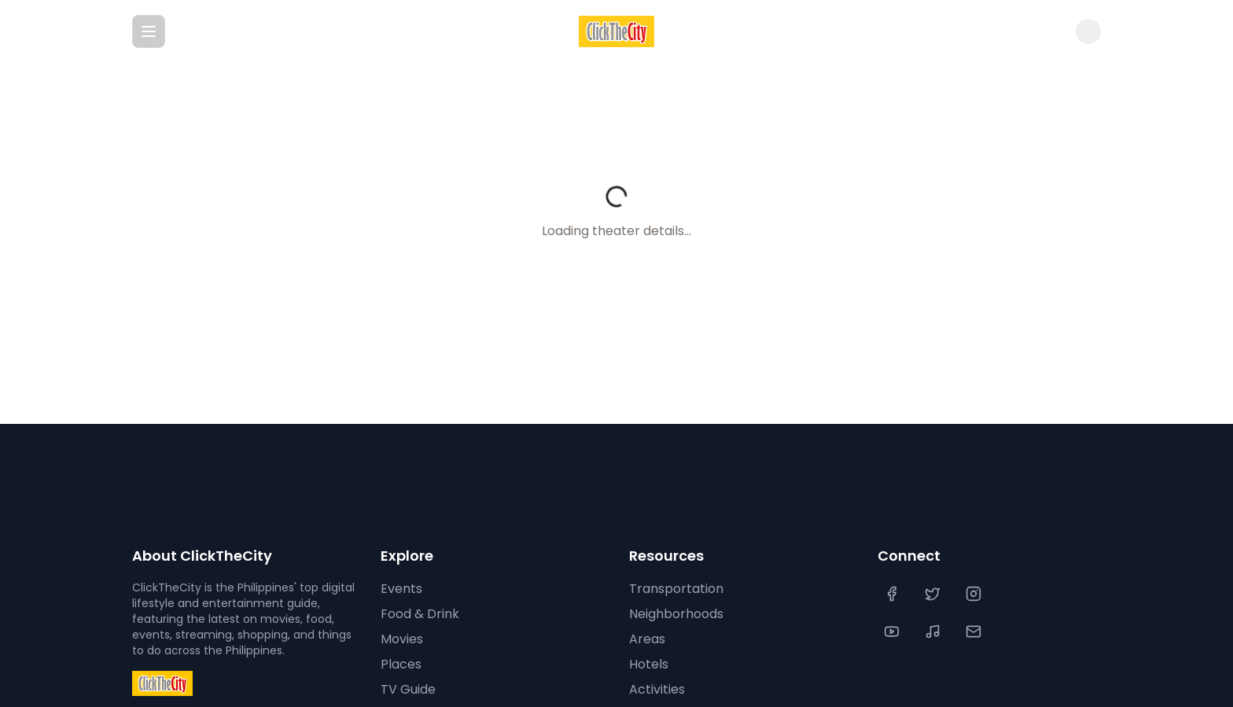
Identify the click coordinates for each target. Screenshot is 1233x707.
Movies (401, 639)
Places (399, 664)
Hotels (648, 664)
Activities (655, 689)
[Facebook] (893, 594)
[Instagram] (975, 594)
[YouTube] (893, 631)
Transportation (672, 589)
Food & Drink (419, 614)
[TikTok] (934, 631)
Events (400, 589)
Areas (645, 639)
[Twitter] (934, 594)
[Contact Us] (975, 631)
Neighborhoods (675, 614)
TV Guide (407, 689)
